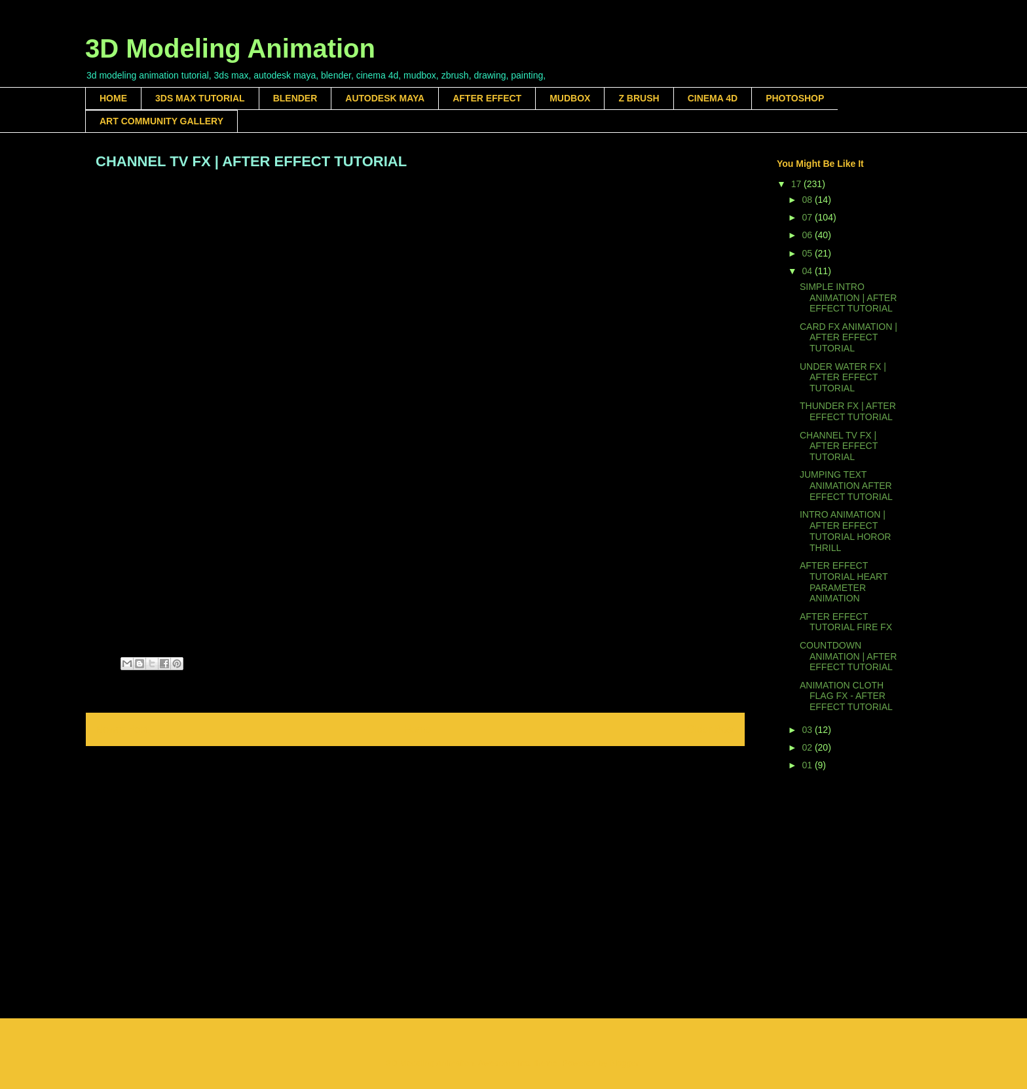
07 (808, 217)
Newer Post (122, 729)
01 (808, 765)
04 (808, 271)
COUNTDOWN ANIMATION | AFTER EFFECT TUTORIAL (848, 656)
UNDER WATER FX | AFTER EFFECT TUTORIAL (843, 377)
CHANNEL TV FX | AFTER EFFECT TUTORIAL (839, 446)
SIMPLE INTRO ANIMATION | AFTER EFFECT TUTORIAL (848, 297)
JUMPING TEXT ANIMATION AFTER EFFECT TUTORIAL (846, 485)
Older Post (710, 729)
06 (808, 235)
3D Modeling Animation (230, 48)
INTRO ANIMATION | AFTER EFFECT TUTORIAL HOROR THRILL (845, 530)
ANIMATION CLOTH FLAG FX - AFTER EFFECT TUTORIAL (846, 696)
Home (418, 729)
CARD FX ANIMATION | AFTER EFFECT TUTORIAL (848, 337)
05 (808, 253)
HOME (113, 98)
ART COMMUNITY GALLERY (161, 121)
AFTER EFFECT (487, 98)
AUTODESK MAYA (384, 98)
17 (797, 184)
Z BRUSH (638, 98)
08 (808, 199)
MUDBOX (570, 98)
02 (808, 747)
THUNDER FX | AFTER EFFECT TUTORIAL (848, 411)
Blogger (624, 1063)
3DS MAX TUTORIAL (200, 98)
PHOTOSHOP (795, 98)
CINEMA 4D (713, 98)
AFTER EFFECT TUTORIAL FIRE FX (846, 622)
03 (808, 729)
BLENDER (295, 98)
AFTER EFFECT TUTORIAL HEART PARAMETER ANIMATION (843, 581)
